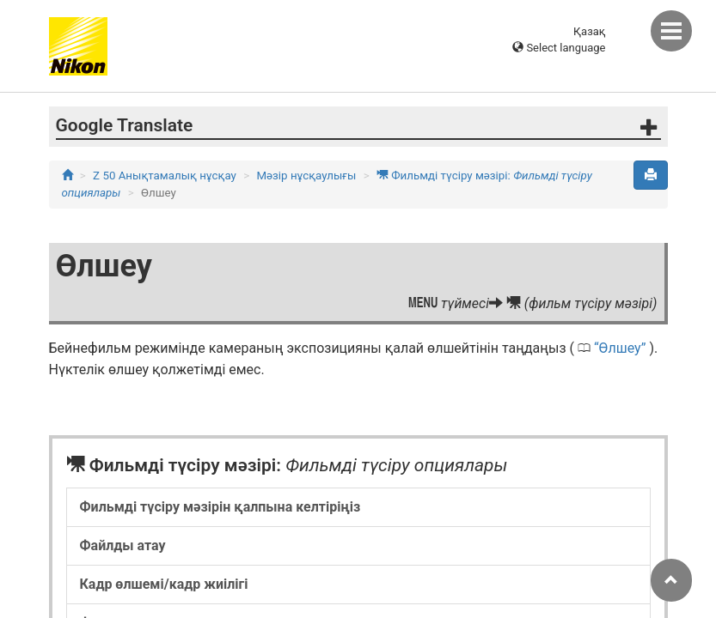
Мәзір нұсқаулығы (306, 175)
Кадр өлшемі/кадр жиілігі (164, 584)
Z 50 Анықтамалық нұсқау (164, 175)
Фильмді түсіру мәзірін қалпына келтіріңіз (220, 507)
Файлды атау (123, 545)
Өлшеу (620, 348)
